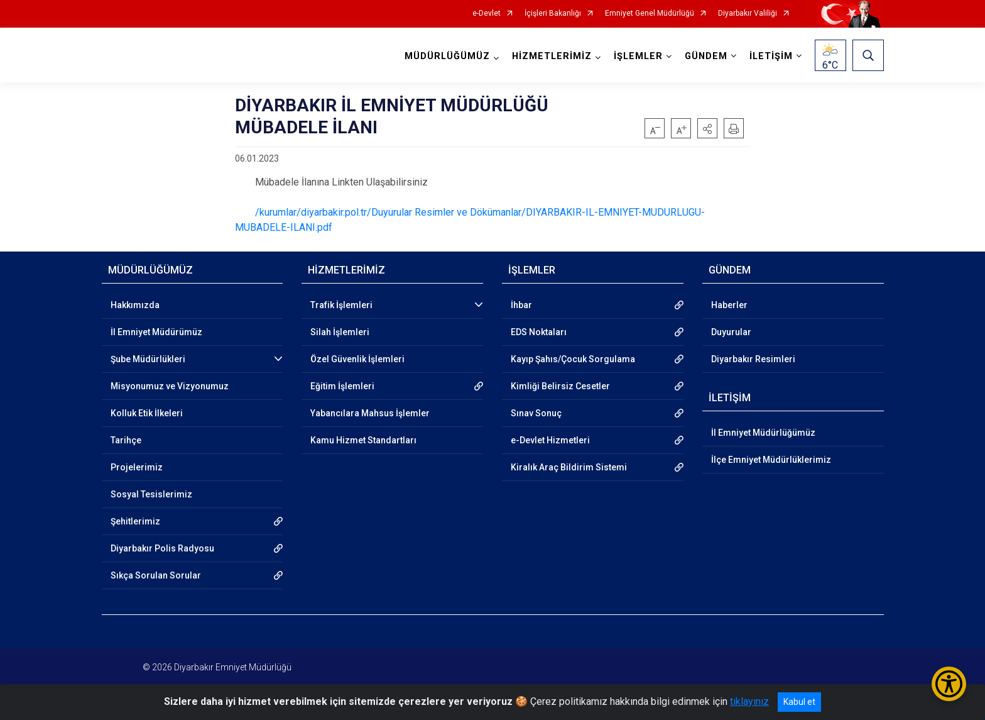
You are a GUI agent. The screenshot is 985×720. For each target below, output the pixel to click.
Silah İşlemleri (339, 332)
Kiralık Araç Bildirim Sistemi (569, 467)
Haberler (729, 305)
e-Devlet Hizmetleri (550, 440)
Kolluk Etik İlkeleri (147, 413)
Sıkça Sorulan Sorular (156, 575)
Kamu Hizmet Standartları (363, 440)
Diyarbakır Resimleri (753, 359)
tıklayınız (749, 701)
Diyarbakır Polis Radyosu (162, 548)
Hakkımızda (135, 305)
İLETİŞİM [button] (771, 56)
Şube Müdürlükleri (148, 359)
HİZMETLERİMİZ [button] (552, 56)
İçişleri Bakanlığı (553, 13)
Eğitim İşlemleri (342, 386)
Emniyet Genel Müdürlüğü (649, 13)
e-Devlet (486, 13)
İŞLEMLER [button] (638, 56)
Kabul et (799, 702)
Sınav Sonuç (536, 413)
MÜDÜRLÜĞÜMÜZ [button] (447, 56)
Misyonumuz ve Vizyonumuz (170, 386)
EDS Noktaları (539, 332)
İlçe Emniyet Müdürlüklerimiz (771, 460)
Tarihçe (126, 440)
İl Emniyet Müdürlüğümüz (763, 433)
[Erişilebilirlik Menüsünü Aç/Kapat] (949, 684)
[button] (707, 128)
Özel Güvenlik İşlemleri (357, 359)
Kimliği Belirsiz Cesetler (560, 386)
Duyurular (731, 332)
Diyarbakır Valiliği (747, 13)
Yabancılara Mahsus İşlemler (370, 413)
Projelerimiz (137, 467)
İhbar (521, 305)
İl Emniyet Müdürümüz (156, 332)
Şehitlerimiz (135, 521)
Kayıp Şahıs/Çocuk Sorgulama (573, 359)
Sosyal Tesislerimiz (151, 494)
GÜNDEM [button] (706, 56)
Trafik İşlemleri (341, 305)
